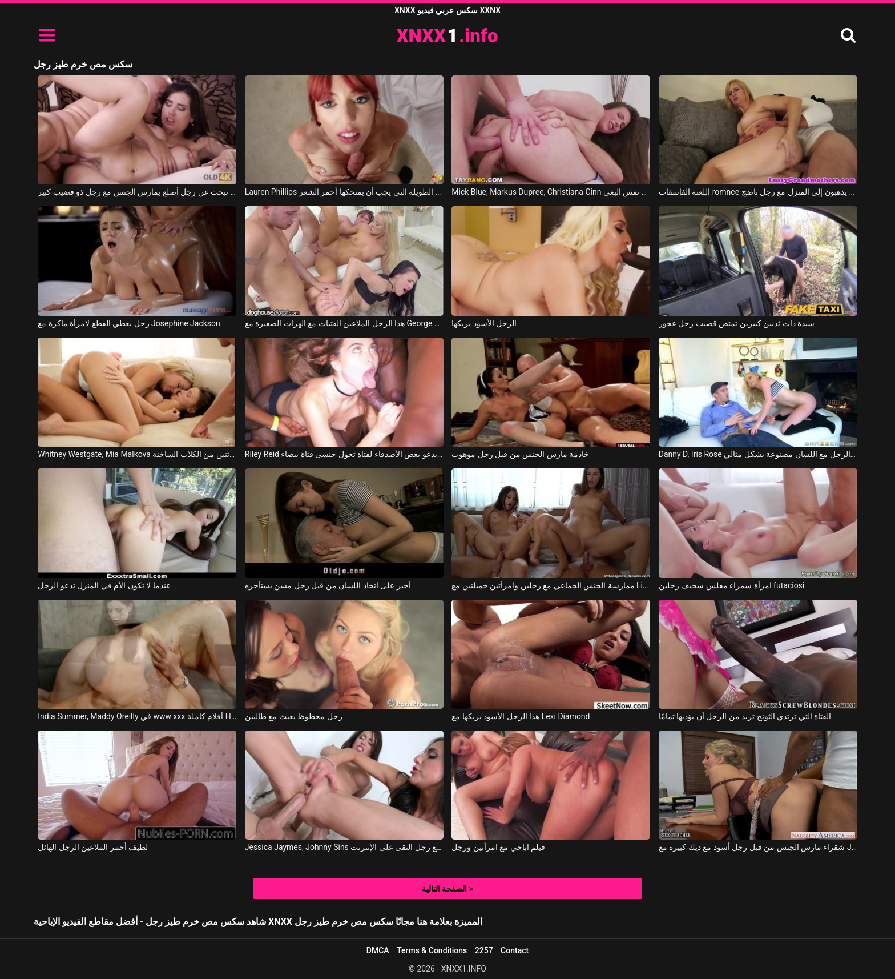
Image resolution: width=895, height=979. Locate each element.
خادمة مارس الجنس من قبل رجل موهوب (520, 454)
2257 (484, 950)
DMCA (377, 950)
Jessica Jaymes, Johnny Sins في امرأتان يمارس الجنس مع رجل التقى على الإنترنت (344, 847)
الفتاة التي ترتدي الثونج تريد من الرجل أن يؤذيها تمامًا (745, 716)
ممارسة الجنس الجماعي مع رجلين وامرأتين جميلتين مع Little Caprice (550, 585)
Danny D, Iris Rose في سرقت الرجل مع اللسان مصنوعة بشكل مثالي (758, 454)
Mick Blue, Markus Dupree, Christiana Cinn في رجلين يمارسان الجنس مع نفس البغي (550, 191)
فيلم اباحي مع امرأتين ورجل (498, 847)
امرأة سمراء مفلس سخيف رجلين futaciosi (732, 585)
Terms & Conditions (432, 950)
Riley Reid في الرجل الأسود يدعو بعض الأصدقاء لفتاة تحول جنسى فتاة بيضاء (344, 454)
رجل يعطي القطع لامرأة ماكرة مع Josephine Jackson (129, 323)
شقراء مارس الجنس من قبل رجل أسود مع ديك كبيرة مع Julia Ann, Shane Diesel (758, 847)
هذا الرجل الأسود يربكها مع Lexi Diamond (520, 716)
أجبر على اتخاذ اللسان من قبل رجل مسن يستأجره (328, 585)
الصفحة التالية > (447, 888)
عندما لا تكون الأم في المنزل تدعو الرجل (104, 585)
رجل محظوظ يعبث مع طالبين (293, 716)
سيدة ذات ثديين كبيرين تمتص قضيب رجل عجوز (737, 323)
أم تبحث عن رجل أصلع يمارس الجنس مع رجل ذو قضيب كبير (137, 191)
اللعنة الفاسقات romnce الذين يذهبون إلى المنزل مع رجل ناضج (758, 191)
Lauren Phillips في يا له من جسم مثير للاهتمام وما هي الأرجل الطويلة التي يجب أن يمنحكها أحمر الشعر (344, 191)
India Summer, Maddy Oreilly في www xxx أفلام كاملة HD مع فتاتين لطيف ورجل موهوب (137, 716)
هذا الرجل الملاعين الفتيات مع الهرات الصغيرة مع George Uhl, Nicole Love (344, 323)
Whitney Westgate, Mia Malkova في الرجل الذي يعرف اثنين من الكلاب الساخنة (137, 454)
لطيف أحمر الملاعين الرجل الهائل (93, 847)
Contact (515, 950)
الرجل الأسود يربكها (484, 323)
